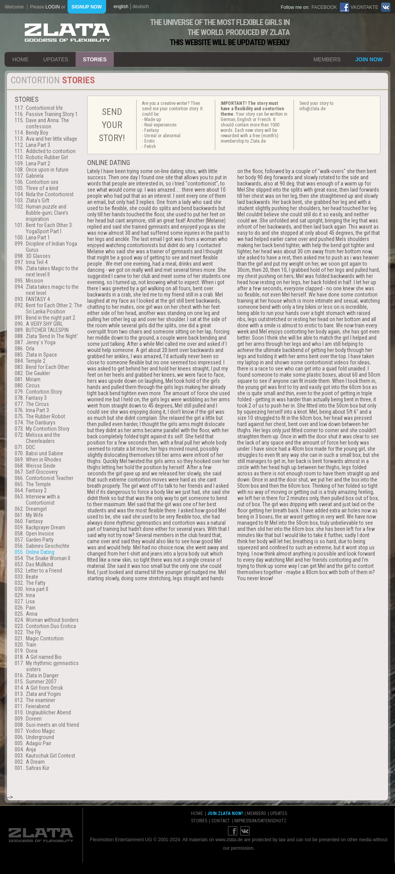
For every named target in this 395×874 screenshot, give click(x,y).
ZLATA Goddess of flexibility (67, 33)
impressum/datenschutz (260, 820)
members (327, 59)
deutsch (141, 6)
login (53, 7)
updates (55, 59)
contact (220, 820)
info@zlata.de (312, 108)
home (20, 59)
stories (94, 59)
